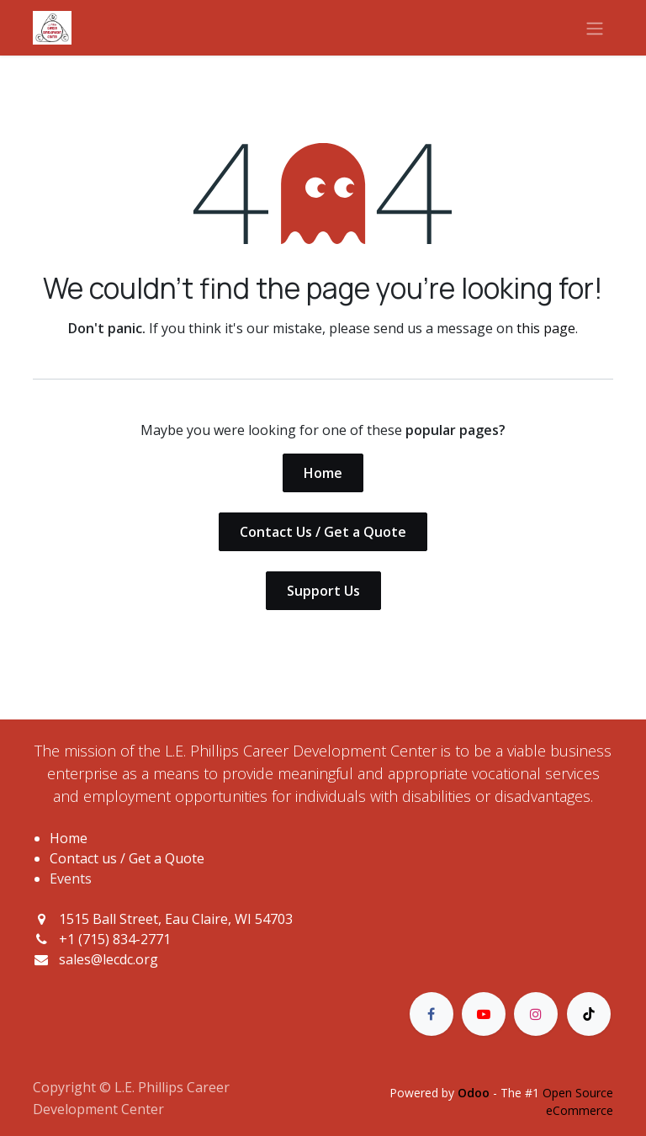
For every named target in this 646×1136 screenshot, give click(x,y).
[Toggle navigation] (594, 27)
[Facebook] (431, 1014)
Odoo (475, 1093)
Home (323, 473)
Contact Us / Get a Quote (323, 532)
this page (545, 328)
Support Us (323, 590)
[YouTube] (484, 1014)
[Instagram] (536, 1014)
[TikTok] (589, 1014)
